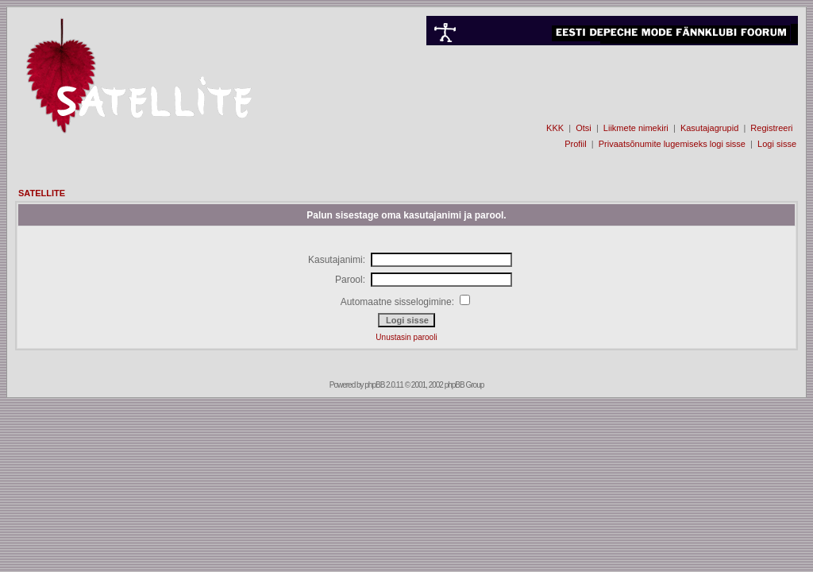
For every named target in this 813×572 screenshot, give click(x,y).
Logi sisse (776, 144)
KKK (555, 128)
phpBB (374, 385)
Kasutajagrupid (709, 128)
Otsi (583, 128)
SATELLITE (41, 193)
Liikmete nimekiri (636, 128)
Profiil (575, 144)
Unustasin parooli (406, 337)
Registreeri (771, 128)
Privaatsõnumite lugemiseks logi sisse (672, 144)
